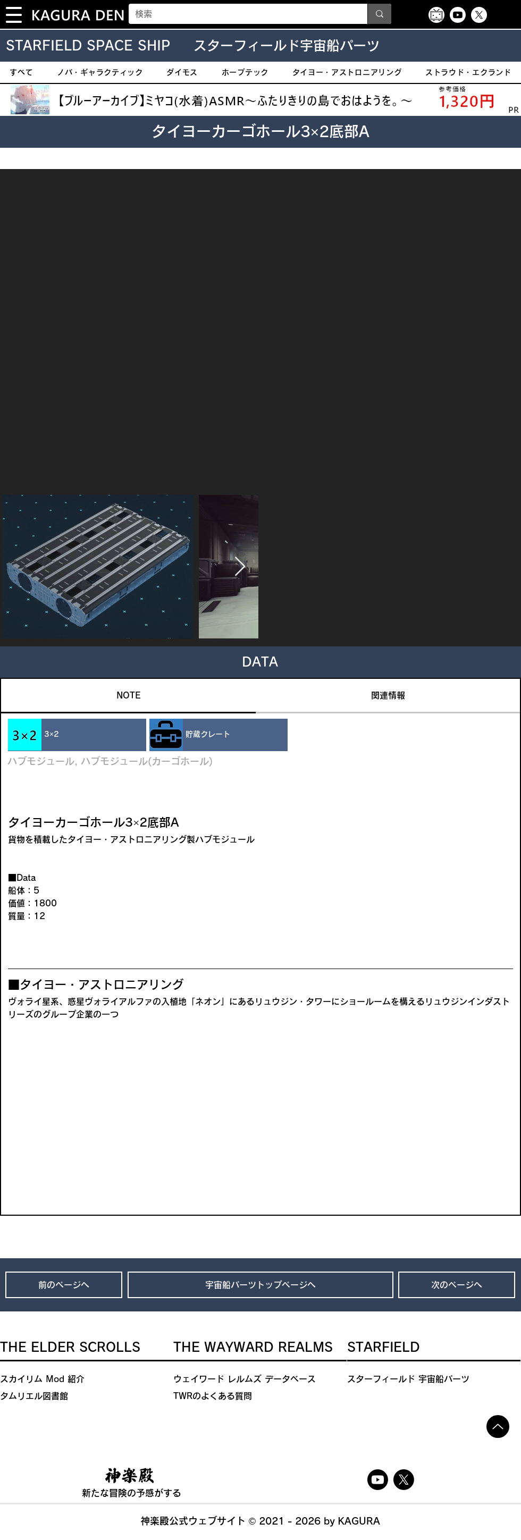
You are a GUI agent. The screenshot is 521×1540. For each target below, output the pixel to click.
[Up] (497, 1426)
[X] (479, 15)
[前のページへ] (63, 1285)
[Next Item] (240, 567)
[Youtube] (458, 15)
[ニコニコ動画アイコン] (436, 15)
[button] (14, 15)
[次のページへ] (456, 1285)
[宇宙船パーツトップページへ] (260, 1285)
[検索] (240, 14)
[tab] (128, 696)
